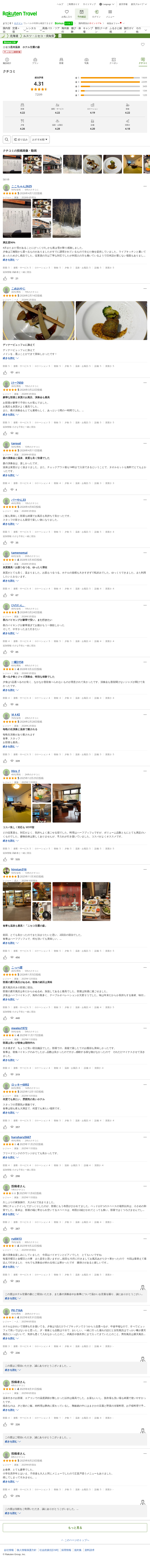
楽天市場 (123, 4)
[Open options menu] (40, 139)
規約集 (78, 1550)
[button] (12, 164)
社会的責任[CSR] (48, 1550)
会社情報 (9, 1550)
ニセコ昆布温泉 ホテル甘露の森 (21, 47)
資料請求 (89, 1550)
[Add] (142, 44)
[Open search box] (7, 139)
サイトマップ (89, 4)
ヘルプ (60, 4)
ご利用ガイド (73, 4)
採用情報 (66, 1550)
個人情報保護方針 (26, 1550)
